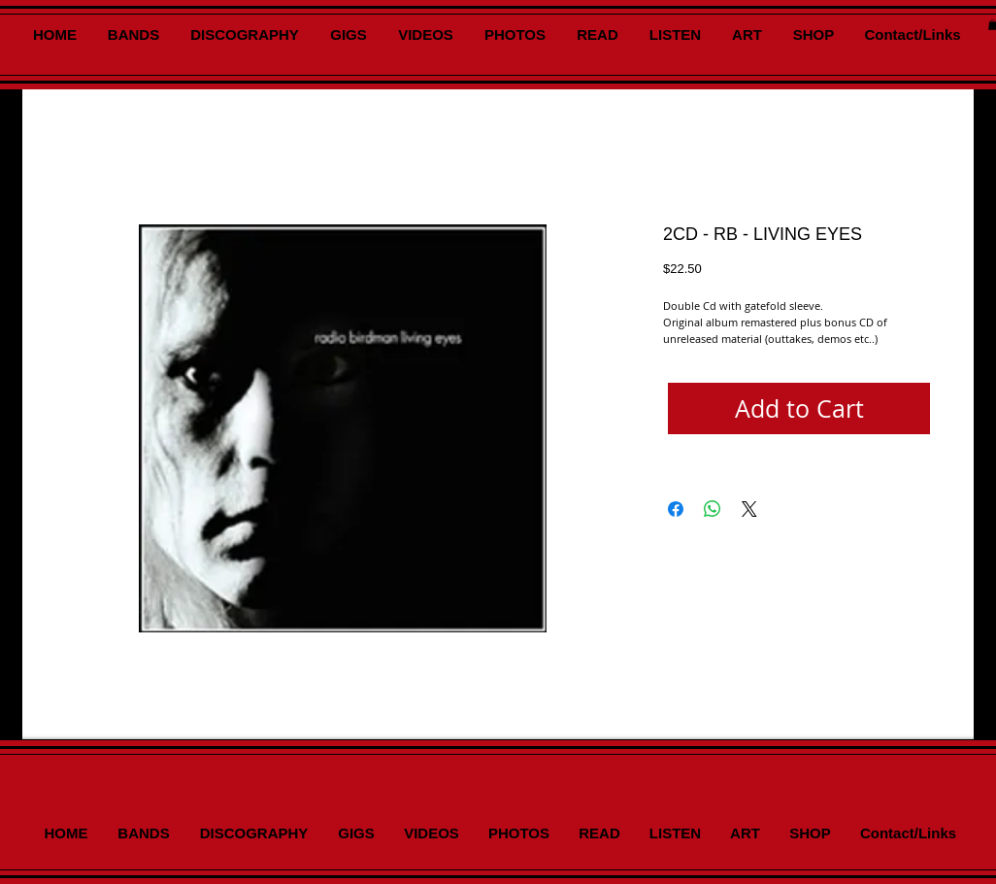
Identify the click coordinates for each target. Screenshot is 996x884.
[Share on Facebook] (675, 509)
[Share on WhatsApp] (712, 509)
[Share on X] (749, 509)
